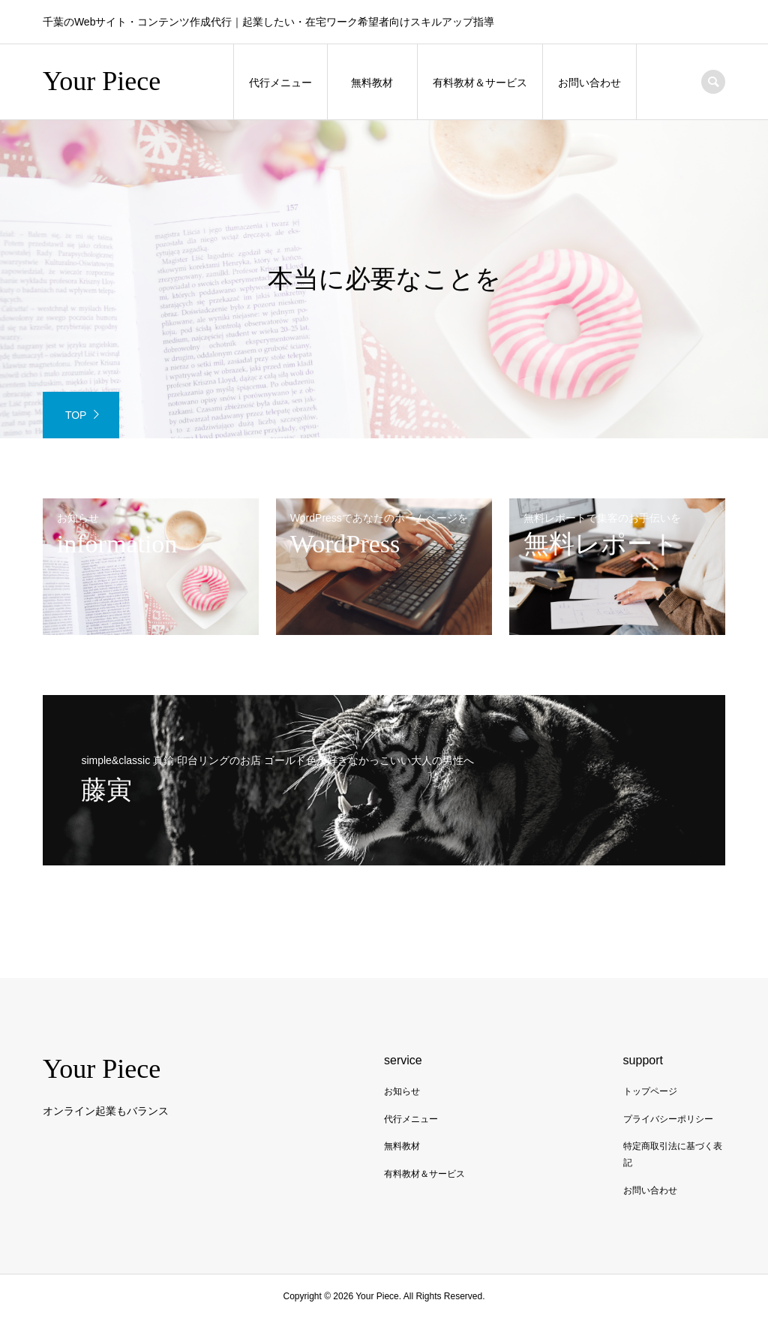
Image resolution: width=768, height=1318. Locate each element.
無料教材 (372, 83)
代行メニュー (280, 83)
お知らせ (402, 1091)
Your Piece (101, 81)
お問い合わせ (589, 83)
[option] (384, 279)
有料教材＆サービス (480, 83)
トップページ (650, 1091)
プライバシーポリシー (668, 1119)
